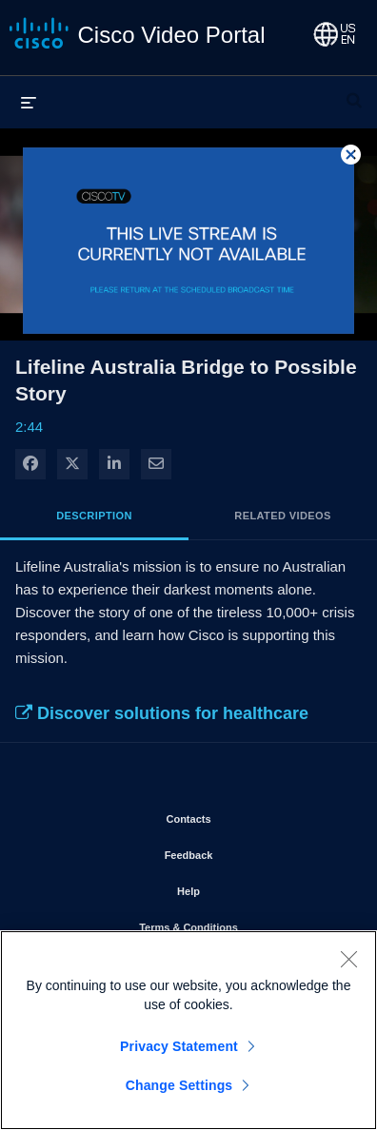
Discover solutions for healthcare (161, 713)
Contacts (242, 815)
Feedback (243, 851)
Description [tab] (94, 515)
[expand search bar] (354, 92)
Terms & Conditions (243, 923)
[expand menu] (28, 101)
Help (242, 887)
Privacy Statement (179, 1051)
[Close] (348, 963)
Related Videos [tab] (282, 515)
